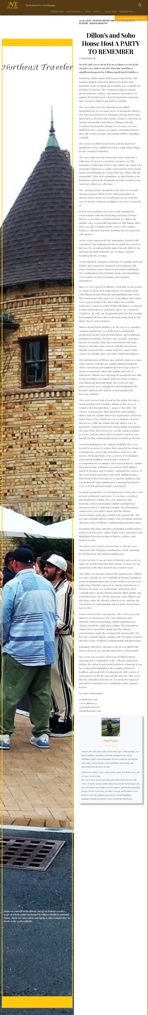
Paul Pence (86, 58)
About (96, 11)
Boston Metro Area (104, 20)
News (88, 11)
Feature (83, 23)
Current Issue (57, 11)
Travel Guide (111, 11)
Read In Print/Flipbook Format (131, 18)
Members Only (126, 11)
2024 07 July (85, 20)
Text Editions (73, 11)
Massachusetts (98, 23)
